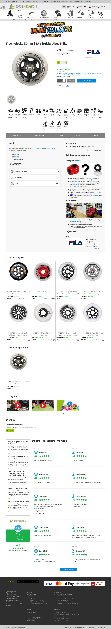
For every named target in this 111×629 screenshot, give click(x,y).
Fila (9, 150)
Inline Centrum (22, 6)
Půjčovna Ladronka (11, 593)
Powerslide (94, 220)
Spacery (14, 157)
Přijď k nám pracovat (11, 602)
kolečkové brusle (50, 148)
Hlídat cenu (62, 86)
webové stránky (72, 627)
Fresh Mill (102, 627)
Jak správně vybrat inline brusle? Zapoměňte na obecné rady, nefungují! (16, 473)
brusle (93, 178)
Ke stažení (8, 605)
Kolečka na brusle (24, 20)
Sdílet (67, 86)
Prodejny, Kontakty (11, 591)
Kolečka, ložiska (13, 20)
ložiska (71, 194)
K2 (89, 220)
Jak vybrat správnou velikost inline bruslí (18, 443)
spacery (38, 148)
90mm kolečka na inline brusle (75, 75)
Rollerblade (73, 221)
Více (9, 453)
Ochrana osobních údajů (12, 600)
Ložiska (14, 156)
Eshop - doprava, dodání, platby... (15, 604)
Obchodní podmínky (11, 598)
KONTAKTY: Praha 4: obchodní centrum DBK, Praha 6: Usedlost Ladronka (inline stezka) (67, 1)
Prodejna (71, 6)
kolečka (78, 160)
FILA (63, 71)
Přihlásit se (10, 430)
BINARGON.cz (82, 627)
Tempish (78, 221)
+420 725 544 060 (12, 1)
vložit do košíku (85, 80)
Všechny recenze (68, 569)
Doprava (64, 76)
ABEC (32, 148)
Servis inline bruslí (11, 595)
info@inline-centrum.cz (31, 1)
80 (23, 148)
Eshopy (65, 627)
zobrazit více (97, 248)
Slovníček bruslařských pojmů (18, 501)
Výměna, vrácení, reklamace (13, 596)
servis (78, 223)
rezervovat (71, 80)
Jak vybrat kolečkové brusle (18, 488)
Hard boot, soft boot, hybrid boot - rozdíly (18, 457)
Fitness (33, 20)
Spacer (71, 195)
